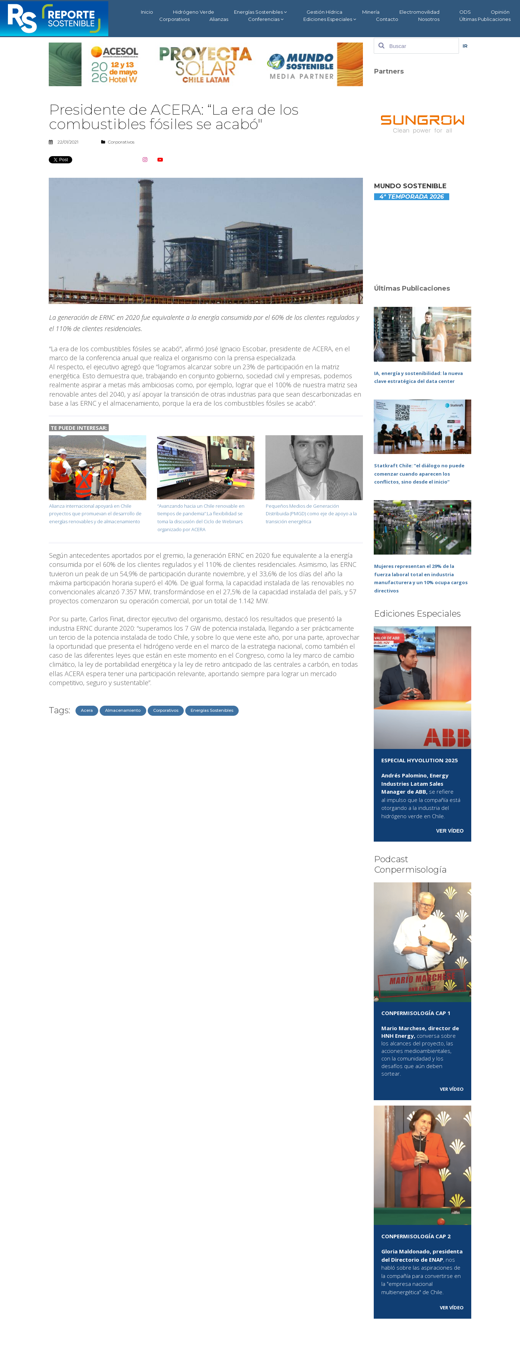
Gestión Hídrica (324, 12)
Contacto (387, 19)
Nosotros (428, 19)
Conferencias (265, 19)
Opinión (500, 12)
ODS (465, 12)
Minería (371, 12)
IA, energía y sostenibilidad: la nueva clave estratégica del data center (419, 381)
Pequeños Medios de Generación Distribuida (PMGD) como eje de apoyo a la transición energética (313, 513)
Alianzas (218, 19)
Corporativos (174, 19)
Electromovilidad (419, 12)
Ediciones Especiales (329, 19)
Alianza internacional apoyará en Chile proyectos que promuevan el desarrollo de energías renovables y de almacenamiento (95, 517)
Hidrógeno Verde (193, 12)
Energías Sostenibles (260, 12)
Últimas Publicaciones (485, 19)
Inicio (147, 12)
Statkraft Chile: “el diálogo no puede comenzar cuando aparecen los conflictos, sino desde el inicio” (420, 481)
